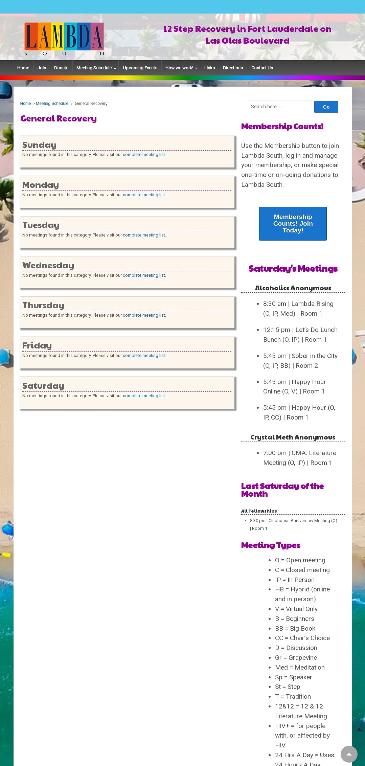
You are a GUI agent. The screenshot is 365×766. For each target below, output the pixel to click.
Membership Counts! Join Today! (293, 223)
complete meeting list (144, 154)
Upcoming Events (140, 67)
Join (42, 67)
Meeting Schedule (94, 67)
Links (209, 67)
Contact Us (262, 67)
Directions (233, 67)
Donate (61, 67)
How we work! (179, 67)
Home (23, 67)
